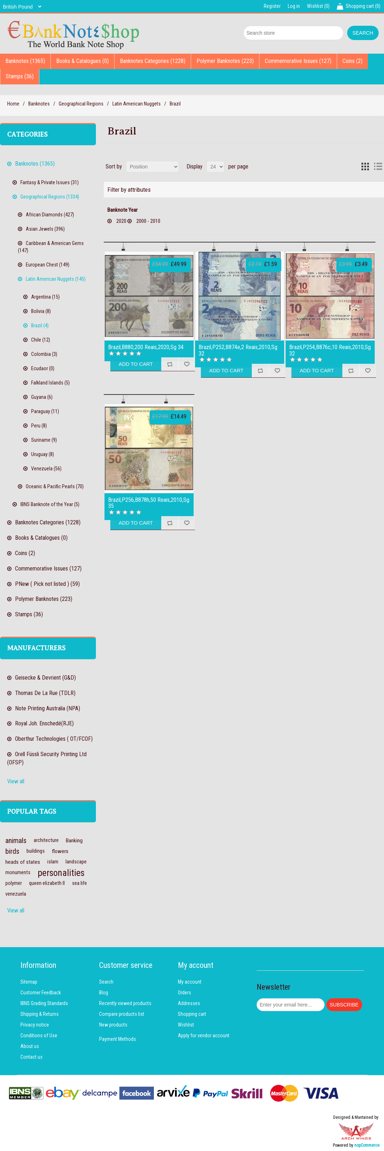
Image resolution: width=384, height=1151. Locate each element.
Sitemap (28, 982)
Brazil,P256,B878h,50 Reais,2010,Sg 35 (148, 503)
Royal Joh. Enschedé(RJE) (44, 723)
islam (52, 862)
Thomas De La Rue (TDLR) (45, 693)
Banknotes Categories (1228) (152, 61)
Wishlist (186, 1025)
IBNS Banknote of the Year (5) (49, 504)
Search (106, 982)
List (378, 166)
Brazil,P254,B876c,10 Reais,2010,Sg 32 (330, 350)
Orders (184, 992)
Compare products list (121, 1014)
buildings (35, 851)
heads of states (22, 862)
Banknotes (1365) (25, 61)
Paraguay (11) (45, 411)
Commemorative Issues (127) (298, 61)
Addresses (189, 1003)
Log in (294, 6)
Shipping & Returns (39, 1014)
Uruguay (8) (42, 454)
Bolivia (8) (41, 311)
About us (29, 1046)
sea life (79, 883)
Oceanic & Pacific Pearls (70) (55, 486)
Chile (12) (40, 340)
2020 (121, 221)
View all (15, 781)
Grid (365, 166)
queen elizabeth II (47, 883)
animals (15, 840)
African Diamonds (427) (50, 214)
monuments (17, 873)
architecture (46, 840)
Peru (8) (39, 425)
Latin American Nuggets (136, 104)
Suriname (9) (44, 440)
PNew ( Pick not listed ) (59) (47, 584)
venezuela (15, 894)
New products (113, 1025)
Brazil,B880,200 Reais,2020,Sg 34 (146, 347)
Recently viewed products (125, 1003)
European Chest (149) (47, 265)
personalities (61, 872)
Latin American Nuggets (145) (56, 279)
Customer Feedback (40, 992)
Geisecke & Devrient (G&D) (45, 677)
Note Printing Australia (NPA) (47, 708)
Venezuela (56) (46, 468)
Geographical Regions (81, 104)
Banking (74, 840)
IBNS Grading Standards (44, 1003)
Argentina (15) (45, 297)
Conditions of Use (38, 1035)
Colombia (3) (44, 354)
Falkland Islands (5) (50, 383)
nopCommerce (366, 1145)
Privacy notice (34, 1025)
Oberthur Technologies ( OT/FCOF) (54, 738)
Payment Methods (117, 1039)
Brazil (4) (40, 325)
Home (13, 104)
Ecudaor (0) (42, 368)
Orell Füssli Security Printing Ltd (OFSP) (47, 758)
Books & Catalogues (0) (82, 61)
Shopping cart (192, 1014)
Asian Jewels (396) (45, 229)
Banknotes (39, 104)
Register (272, 6)
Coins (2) (352, 61)
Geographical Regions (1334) (49, 197)
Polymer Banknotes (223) (225, 61)
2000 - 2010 (148, 221)
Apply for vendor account (203, 1035)
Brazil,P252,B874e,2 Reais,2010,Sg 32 (238, 350)
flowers (60, 851)
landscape (76, 862)
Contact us (31, 1057)
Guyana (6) (42, 397)
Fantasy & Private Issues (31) (49, 182)
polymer (13, 883)
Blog (103, 992)
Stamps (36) (20, 76)
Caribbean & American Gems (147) (51, 246)
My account (189, 982)
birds (12, 851)
